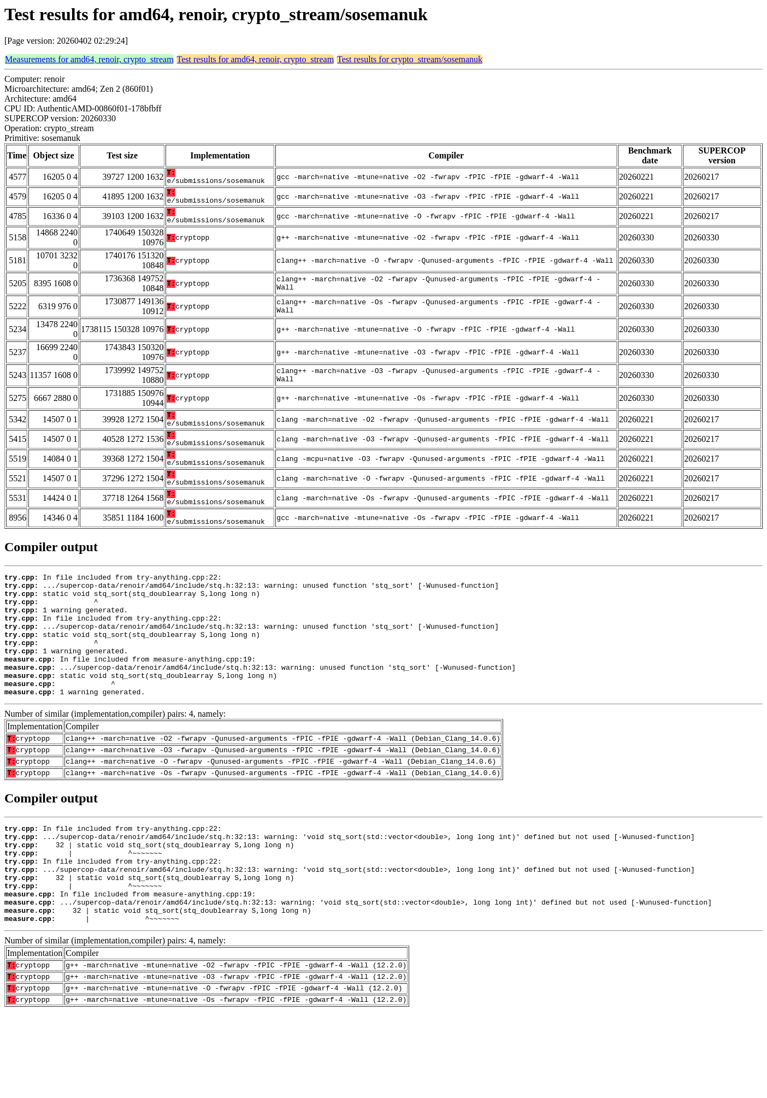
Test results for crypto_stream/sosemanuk (409, 59)
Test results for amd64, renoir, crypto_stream (255, 59)
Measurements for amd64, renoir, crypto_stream (89, 59)
